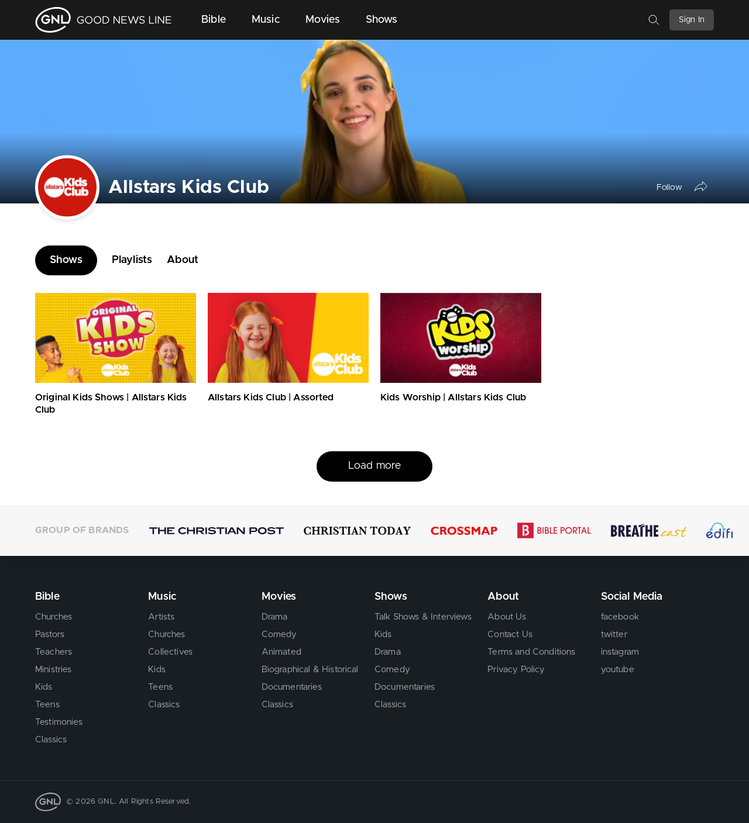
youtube (617, 669)
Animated (281, 652)
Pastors (49, 634)
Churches (53, 617)
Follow (669, 187)
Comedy (279, 634)
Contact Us (509, 634)
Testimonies (59, 722)
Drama (275, 617)
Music (266, 20)
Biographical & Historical (310, 669)
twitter (614, 634)
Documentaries (292, 687)
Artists (161, 617)
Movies (322, 20)
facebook (620, 617)
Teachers (53, 652)
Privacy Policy (516, 669)
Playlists (132, 260)
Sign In (692, 20)
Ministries (53, 669)
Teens (47, 704)
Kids (44, 687)
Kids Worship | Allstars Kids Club (453, 397)
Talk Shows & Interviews (423, 617)
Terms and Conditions (531, 652)
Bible (213, 20)
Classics (51, 739)
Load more (374, 466)
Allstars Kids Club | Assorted (271, 397)
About (182, 260)
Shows (382, 20)
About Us (506, 617)
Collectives (170, 652)
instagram (620, 652)
